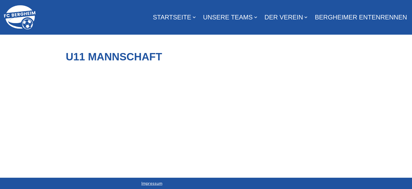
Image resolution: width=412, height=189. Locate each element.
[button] (194, 17)
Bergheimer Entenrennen (361, 17)
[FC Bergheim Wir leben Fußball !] (19, 17)
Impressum (151, 183)
